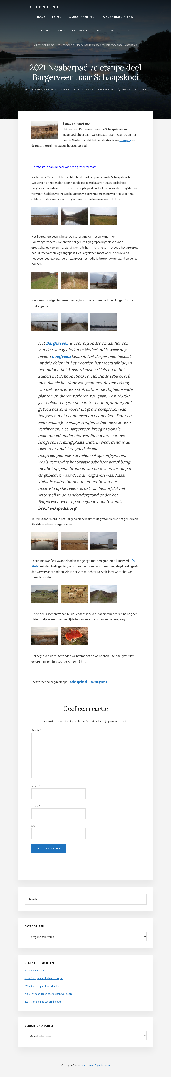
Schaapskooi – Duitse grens (88, 682)
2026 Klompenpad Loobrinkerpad (43, 1001)
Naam (35, 786)
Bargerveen (57, 343)
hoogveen (61, 356)
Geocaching (33, 89)
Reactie (36, 730)
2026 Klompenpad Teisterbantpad (43, 986)
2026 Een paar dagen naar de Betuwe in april (48, 994)
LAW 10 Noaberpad (58, 89)
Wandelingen (83, 89)
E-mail (35, 806)
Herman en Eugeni (92, 1065)
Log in (106, 1065)
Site (33, 826)
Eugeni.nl (43, 7)
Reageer (141, 89)
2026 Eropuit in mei (35, 970)
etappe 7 (125, 140)
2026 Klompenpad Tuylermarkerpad (44, 978)
